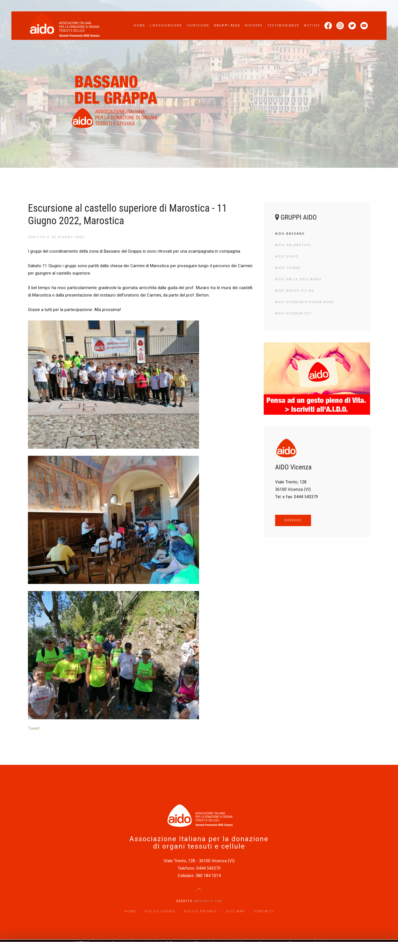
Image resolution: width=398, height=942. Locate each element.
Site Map (235, 911)
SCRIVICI (293, 520)
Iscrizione (198, 25)
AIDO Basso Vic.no (294, 291)
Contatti (264, 911)
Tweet (34, 728)
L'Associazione (166, 25)
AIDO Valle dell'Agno (298, 279)
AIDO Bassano (290, 234)
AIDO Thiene (287, 268)
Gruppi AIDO (227, 25)
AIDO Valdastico (293, 245)
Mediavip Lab (208, 901)
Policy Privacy (200, 911)
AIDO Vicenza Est (293, 313)
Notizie (312, 25)
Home (139, 25)
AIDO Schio (286, 256)
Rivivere (254, 25)
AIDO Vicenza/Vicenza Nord (304, 302)
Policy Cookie (160, 911)
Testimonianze (283, 25)
